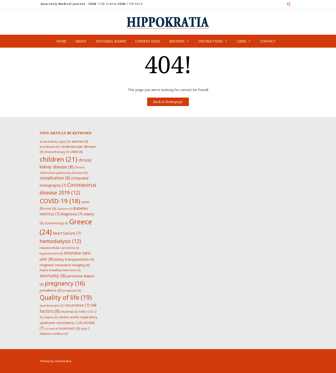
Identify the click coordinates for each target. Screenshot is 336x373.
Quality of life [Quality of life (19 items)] (66, 297)
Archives (179, 41)
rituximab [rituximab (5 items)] (69, 311)
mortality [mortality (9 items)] (53, 275)
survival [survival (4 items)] (51, 328)
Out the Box (63, 361)
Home (61, 41)
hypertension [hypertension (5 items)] (51, 253)
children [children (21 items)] (58, 159)
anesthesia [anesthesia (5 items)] (50, 147)
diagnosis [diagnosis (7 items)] (71, 214)
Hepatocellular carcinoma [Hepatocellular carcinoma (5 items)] (59, 248)
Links (244, 41)
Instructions (213, 41)
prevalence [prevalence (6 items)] (51, 290)
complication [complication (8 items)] (55, 178)
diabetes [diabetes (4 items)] (64, 208)
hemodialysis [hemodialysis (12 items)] (60, 241)
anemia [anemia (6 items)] (80, 141)
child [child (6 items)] (77, 151)
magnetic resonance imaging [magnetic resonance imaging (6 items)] (65, 265)
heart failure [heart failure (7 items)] (67, 233)
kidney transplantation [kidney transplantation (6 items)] (74, 259)
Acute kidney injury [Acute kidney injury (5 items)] (55, 141)
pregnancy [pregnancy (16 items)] (65, 283)
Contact (268, 41)
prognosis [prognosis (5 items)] (72, 290)
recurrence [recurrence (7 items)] (77, 305)
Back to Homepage (168, 102)
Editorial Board (111, 41)
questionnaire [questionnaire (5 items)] (52, 305)
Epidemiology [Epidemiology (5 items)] (56, 223)
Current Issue (147, 41)
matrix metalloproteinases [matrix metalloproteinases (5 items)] (60, 270)
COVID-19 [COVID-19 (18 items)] (60, 201)
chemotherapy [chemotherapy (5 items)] (57, 152)
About (81, 41)
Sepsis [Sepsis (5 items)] (51, 317)
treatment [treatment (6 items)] (69, 328)
